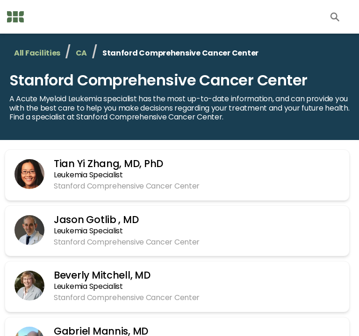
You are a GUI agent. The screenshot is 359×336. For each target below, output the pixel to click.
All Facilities (35, 53)
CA (73, 53)
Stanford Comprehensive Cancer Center (147, 79)
